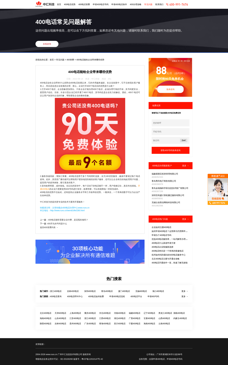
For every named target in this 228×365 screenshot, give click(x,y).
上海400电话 (75, 313)
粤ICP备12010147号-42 (92, 359)
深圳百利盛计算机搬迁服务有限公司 (168, 195)
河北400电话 (105, 313)
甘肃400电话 (149, 318)
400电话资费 (84, 4)
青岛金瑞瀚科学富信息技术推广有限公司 (170, 188)
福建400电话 (134, 313)
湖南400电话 (179, 313)
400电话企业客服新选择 (162, 247)
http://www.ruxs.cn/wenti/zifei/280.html (67, 210)
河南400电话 (119, 313)
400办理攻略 (135, 4)
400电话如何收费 (96, 296)
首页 (59, 4)
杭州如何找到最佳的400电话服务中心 (169, 255)
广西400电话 (134, 318)
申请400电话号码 (100, 4)
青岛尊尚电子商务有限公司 (164, 181)
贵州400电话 (75, 323)
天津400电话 (60, 313)
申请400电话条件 (119, 4)
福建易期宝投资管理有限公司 (165, 174)
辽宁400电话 (149, 313)
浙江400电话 (56, 291)
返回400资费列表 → (49, 227)
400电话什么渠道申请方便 (163, 243)
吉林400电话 (73, 291)
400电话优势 (69, 4)
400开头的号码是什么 (57, 223)
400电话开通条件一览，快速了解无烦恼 (170, 263)
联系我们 (159, 4)
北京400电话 (45, 313)
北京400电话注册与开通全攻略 (165, 259)
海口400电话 (158, 291)
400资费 (71, 60)
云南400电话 (164, 323)
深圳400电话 (90, 291)
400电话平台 (136, 296)
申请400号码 (153, 296)
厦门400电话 (124, 291)
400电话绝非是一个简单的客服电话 (168, 251)
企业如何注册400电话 (161, 227)
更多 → (185, 165)
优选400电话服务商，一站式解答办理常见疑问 (173, 239)
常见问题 (148, 4)
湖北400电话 (119, 318)
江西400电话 (105, 318)
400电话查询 (56, 296)
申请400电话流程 (117, 296)
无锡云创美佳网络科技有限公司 (166, 202)
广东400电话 (90, 323)
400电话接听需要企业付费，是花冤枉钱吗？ (68, 220)
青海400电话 (105, 323)
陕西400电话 (45, 323)
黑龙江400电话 (165, 313)
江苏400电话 (75, 318)
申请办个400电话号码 (161, 235)
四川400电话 (119, 323)
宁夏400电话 (134, 323)
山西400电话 (164, 318)
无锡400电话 (141, 291)
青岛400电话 (107, 291)
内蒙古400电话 (180, 318)
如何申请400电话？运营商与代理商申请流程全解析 (175, 231)
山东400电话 (60, 318)
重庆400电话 (90, 313)
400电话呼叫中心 (75, 296)
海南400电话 (45, 318)
